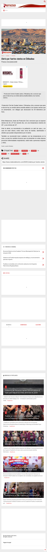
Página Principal (7, 542)
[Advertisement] (23, 205)
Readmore (9, 400)
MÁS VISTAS (6, 273)
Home (2, 55)
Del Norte (13, 55)
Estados (7, 55)
